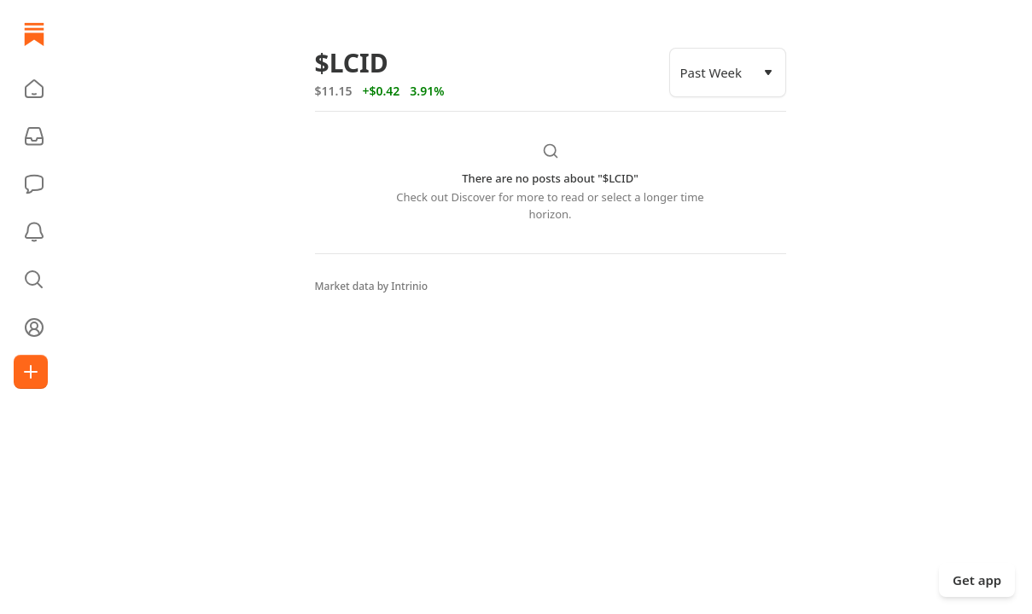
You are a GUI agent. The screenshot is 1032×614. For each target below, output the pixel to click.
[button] (34, 88)
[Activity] (34, 231)
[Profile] (34, 327)
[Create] (31, 372)
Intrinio (409, 286)
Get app (977, 579)
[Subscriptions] (34, 136)
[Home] (34, 34)
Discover (473, 197)
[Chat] (34, 184)
